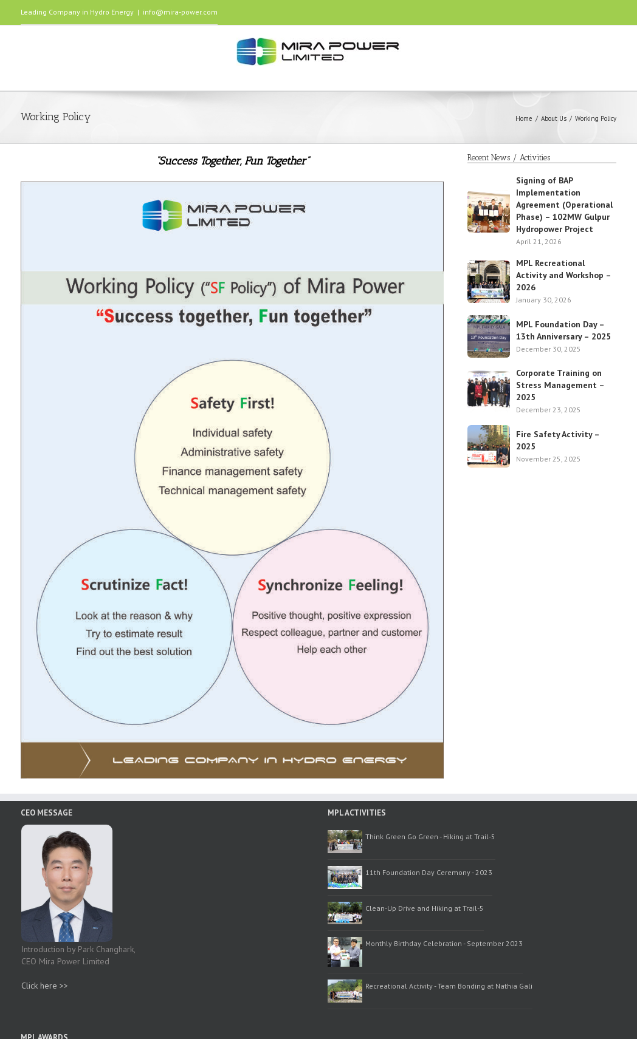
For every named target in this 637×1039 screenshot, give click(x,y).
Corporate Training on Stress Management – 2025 (560, 385)
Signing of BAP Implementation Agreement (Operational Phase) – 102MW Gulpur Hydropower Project (564, 204)
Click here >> (44, 985)
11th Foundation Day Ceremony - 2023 (428, 872)
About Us (553, 118)
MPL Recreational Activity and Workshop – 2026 (563, 275)
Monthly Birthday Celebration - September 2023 (444, 943)
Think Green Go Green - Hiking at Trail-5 (430, 836)
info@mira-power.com (180, 11)
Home (523, 118)
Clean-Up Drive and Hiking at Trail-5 (424, 908)
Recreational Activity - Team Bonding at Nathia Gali (448, 985)
